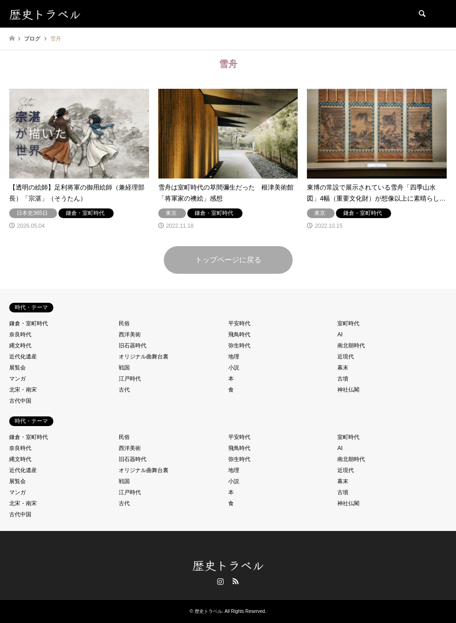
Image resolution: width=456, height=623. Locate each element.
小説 (233, 367)
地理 (233, 356)
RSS (235, 581)
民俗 (124, 323)
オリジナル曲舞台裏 (143, 356)
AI (339, 334)
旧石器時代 (132, 345)
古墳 (342, 378)
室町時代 (348, 323)
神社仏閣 (348, 389)
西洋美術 (130, 334)
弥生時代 (239, 345)
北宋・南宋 (23, 389)
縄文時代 (20, 345)
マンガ (17, 378)
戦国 (124, 367)
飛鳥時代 (239, 334)
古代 (124, 389)
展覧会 (17, 367)
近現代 (345, 356)
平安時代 (239, 323)
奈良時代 (20, 334)
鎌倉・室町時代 (28, 323)
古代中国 (20, 401)
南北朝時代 (351, 345)
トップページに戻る (228, 260)
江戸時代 (130, 378)
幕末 (342, 367)
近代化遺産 (23, 356)
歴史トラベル (228, 564)
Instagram (220, 581)
